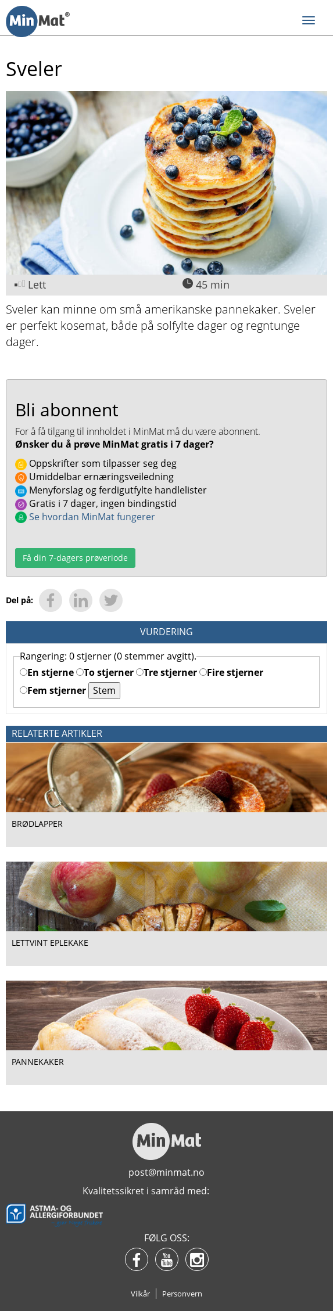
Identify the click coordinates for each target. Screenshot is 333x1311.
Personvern (182, 1293)
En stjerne (47, 672)
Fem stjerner (53, 690)
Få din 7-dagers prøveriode (75, 557)
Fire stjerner (231, 672)
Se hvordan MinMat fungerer (85, 516)
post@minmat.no (166, 1172)
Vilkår (140, 1293)
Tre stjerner (166, 672)
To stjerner (105, 672)
